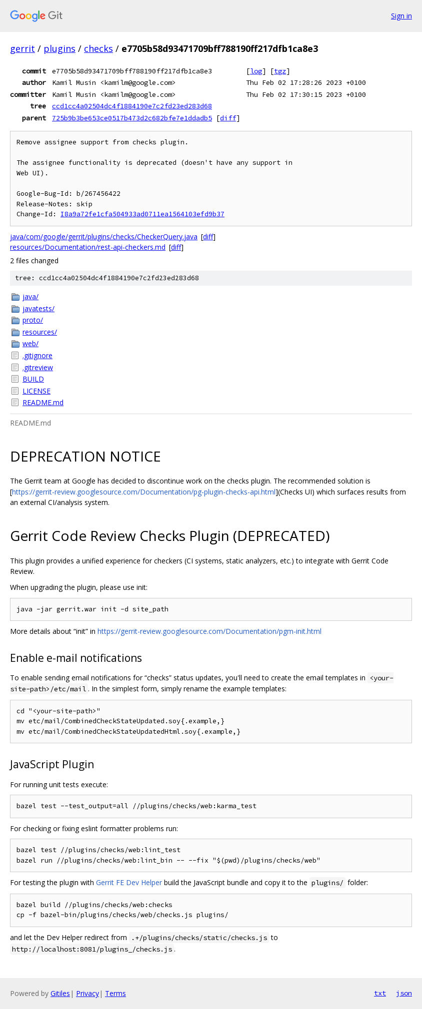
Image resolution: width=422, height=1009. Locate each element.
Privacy (87, 993)
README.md (43, 402)
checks (98, 48)
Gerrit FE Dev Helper (129, 882)
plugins (60, 48)
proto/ (32, 320)
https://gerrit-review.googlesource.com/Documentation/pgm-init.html (210, 631)
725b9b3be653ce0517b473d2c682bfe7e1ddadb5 (132, 117)
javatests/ (38, 308)
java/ (30, 296)
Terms (115, 993)
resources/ (39, 332)
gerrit (22, 48)
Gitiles (60, 993)
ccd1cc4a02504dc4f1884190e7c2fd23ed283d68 (132, 105)
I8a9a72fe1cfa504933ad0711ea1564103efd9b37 (142, 214)
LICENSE (36, 391)
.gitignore (37, 355)
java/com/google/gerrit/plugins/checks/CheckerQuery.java (104, 236)
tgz (280, 70)
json (404, 993)
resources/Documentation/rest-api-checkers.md (88, 247)
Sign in (401, 15)
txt (380, 993)
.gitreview (37, 367)
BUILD (33, 379)
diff (228, 117)
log (256, 70)
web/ (30, 343)
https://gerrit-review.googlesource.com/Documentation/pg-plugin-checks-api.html (144, 492)
